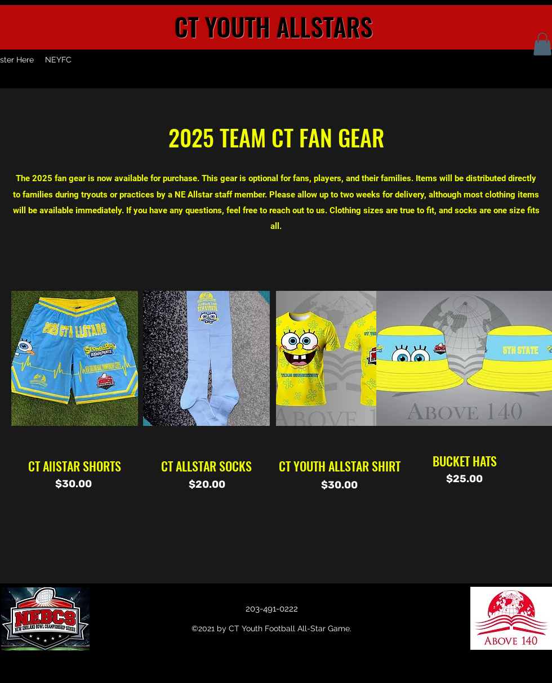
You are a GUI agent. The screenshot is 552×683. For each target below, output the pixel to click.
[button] (542, 44)
